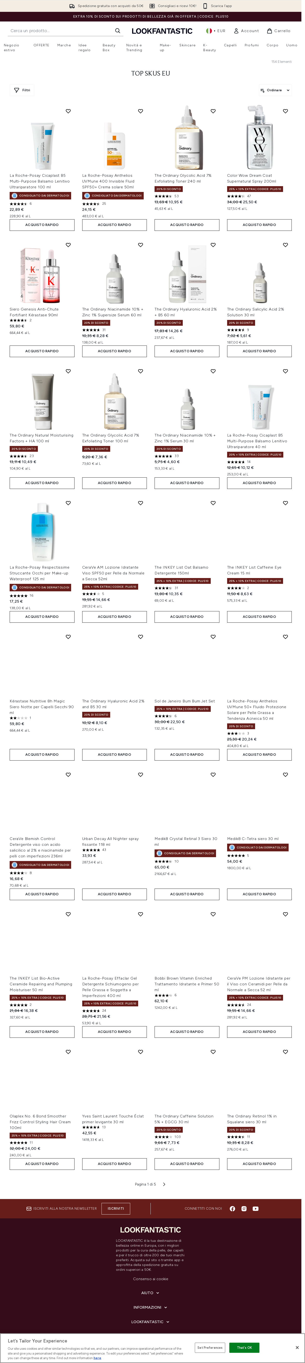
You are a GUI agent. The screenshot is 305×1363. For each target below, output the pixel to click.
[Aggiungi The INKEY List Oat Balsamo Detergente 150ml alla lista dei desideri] (213, 503)
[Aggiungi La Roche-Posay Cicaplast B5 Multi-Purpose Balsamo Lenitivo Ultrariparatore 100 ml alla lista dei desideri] (68, 111)
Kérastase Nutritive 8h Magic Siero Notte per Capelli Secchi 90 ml (42, 707)
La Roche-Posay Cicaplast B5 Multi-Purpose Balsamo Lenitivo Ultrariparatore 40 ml (257, 441)
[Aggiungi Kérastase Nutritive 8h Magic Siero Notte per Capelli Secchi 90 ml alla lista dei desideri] (68, 637)
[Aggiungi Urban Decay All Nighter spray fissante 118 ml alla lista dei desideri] (140, 774)
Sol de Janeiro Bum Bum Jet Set (185, 701)
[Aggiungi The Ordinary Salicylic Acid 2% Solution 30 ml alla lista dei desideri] (285, 245)
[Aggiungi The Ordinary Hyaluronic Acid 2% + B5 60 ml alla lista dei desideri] (213, 245)
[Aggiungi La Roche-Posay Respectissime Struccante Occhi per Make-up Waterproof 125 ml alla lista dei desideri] (68, 503)
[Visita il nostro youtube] (255, 1209)
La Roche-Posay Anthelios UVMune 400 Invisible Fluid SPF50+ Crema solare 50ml (108, 181)
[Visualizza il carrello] (279, 31)
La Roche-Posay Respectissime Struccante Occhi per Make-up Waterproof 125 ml (39, 573)
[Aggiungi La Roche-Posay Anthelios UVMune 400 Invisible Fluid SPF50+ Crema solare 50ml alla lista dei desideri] (140, 111)
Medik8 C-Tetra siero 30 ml (253, 838)
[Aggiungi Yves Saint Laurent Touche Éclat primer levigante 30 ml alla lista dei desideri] (140, 1052)
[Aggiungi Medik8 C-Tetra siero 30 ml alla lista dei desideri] (285, 774)
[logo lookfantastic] (162, 31)
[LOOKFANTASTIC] (150, 1322)
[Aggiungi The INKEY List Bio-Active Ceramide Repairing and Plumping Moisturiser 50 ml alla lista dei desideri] (68, 914)
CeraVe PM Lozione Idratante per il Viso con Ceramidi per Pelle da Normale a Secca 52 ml (259, 984)
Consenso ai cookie (150, 1279)
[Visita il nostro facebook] (232, 1209)
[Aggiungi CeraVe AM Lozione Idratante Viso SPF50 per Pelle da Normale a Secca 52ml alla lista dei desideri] (140, 503)
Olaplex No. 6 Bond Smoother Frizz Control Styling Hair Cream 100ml (40, 1122)
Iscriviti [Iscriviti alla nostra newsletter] (116, 1209)
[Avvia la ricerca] (118, 30)
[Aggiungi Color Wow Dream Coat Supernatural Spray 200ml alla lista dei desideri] (285, 111)
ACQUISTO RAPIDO (42, 225)
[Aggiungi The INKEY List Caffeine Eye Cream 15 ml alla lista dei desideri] (285, 503)
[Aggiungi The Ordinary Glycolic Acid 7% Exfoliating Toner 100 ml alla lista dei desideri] (140, 371)
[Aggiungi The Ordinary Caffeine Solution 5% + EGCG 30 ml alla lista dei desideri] (213, 1052)
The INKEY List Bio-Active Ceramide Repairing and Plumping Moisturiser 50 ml (41, 984)
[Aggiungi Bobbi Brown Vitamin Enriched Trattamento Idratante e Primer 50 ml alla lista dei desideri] (213, 914)
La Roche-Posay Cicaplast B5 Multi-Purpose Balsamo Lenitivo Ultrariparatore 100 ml (40, 181)
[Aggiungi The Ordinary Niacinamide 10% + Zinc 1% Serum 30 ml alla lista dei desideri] (213, 371)
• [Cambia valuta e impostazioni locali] (216, 31)
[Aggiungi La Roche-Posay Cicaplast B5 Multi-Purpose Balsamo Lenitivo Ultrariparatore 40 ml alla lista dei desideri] (285, 371)
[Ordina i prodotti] (275, 90)
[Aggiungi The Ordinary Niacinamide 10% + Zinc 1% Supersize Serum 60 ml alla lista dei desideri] (140, 245)
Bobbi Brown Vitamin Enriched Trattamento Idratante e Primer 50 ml (187, 984)
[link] (246, 31)
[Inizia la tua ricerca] (65, 30)
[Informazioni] (151, 1307)
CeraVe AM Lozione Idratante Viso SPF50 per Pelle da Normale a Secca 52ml (113, 573)
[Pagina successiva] (164, 1184)
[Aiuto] (150, 1293)
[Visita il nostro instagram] (244, 1209)
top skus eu (150, 74)
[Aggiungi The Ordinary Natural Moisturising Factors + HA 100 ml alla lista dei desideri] (68, 371)
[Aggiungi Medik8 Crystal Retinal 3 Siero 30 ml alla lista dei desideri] (213, 774)
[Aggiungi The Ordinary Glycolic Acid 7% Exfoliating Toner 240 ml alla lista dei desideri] (213, 111)
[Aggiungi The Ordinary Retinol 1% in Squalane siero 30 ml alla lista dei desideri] (285, 1052)
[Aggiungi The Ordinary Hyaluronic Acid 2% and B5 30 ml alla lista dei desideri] (140, 637)
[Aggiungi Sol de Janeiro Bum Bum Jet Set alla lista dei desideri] (213, 637)
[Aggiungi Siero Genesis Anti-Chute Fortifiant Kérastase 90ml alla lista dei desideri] (68, 245)
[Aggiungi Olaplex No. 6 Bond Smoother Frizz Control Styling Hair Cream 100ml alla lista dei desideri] (68, 1052)
